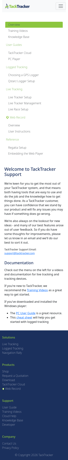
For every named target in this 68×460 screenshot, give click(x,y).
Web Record (11, 389)
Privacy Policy (10, 448)
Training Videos (18, 31)
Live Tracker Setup (20, 97)
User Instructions (19, 131)
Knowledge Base (18, 37)
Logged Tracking (12, 348)
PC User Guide (26, 313)
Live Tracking (10, 344)
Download (8, 380)
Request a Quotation (15, 376)
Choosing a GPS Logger (23, 75)
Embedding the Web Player (25, 153)
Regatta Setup (17, 148)
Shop (5, 371)
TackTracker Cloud (19, 53)
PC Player (14, 59)
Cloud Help (9, 416)
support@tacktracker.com (19, 253)
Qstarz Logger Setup (21, 81)
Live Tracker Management (24, 103)
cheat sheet (24, 317)
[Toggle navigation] (61, 6)
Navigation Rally (12, 353)
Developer (8, 425)
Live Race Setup (18, 109)
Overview (14, 25)
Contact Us (9, 443)
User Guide (9, 407)
